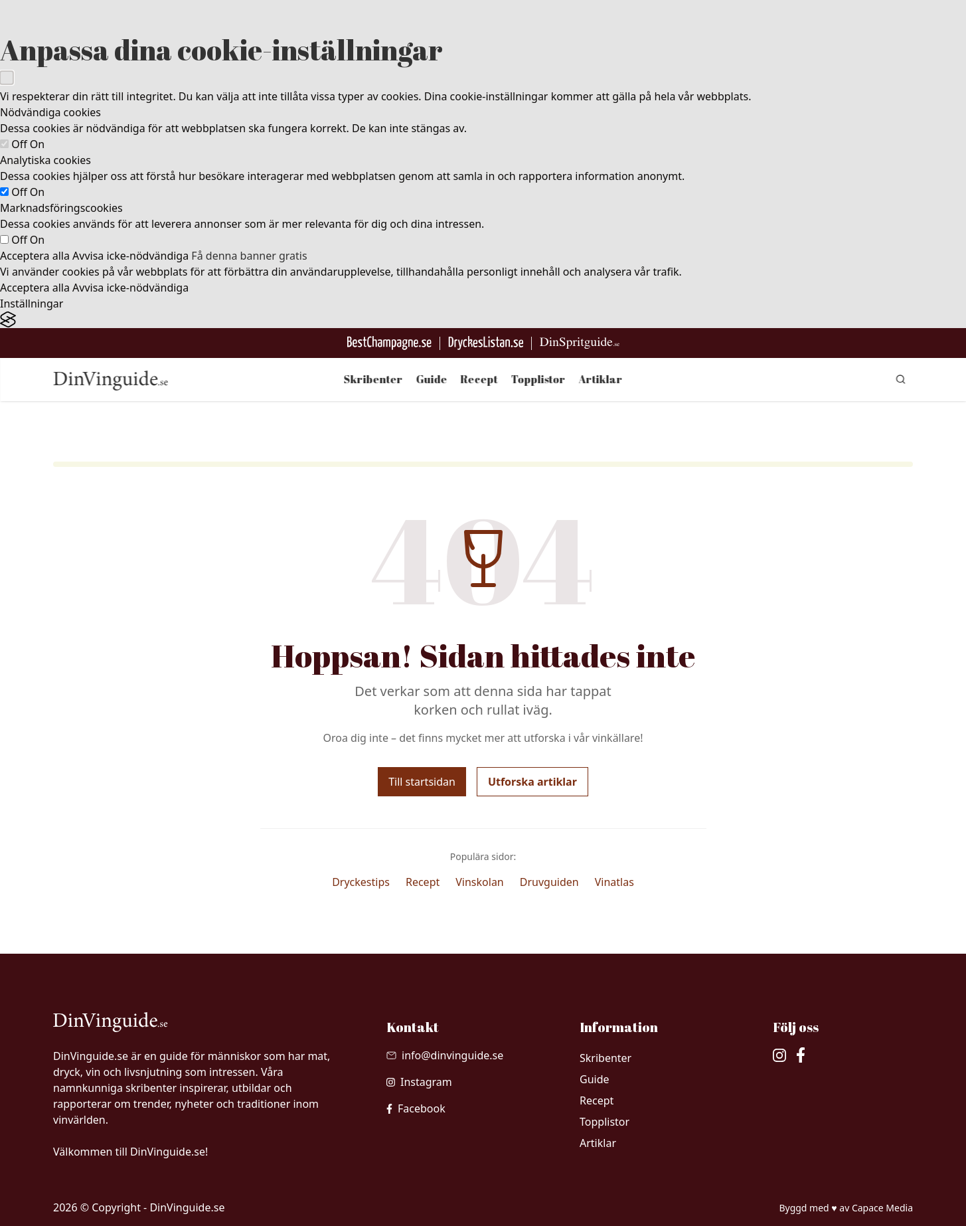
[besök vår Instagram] (419, 1082)
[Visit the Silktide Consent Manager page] (483, 319)
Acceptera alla (35, 255)
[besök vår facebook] (415, 1108)
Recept (479, 379)
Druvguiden (549, 882)
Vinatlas (614, 882)
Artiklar (601, 379)
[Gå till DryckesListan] (485, 343)
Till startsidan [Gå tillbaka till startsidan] (421, 781)
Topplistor (538, 379)
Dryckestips (361, 882)
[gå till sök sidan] (901, 379)
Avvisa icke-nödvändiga (130, 255)
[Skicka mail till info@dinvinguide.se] (444, 1055)
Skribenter (373, 379)
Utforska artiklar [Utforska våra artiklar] (532, 781)
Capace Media (882, 1207)
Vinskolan (479, 882)
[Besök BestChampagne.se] (389, 343)
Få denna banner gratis (249, 255)
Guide (431, 379)
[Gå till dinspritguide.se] (579, 343)
